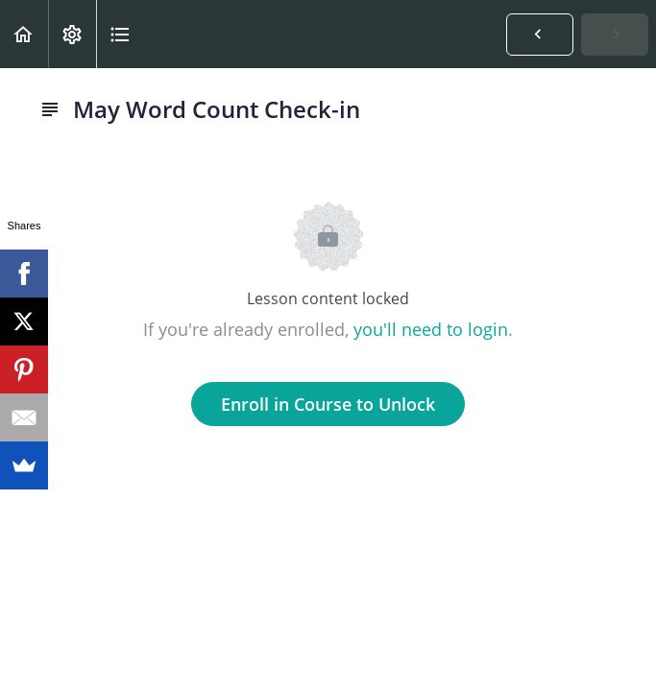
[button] (24, 34)
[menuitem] (72, 34)
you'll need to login (430, 329)
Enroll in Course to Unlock (328, 404)
